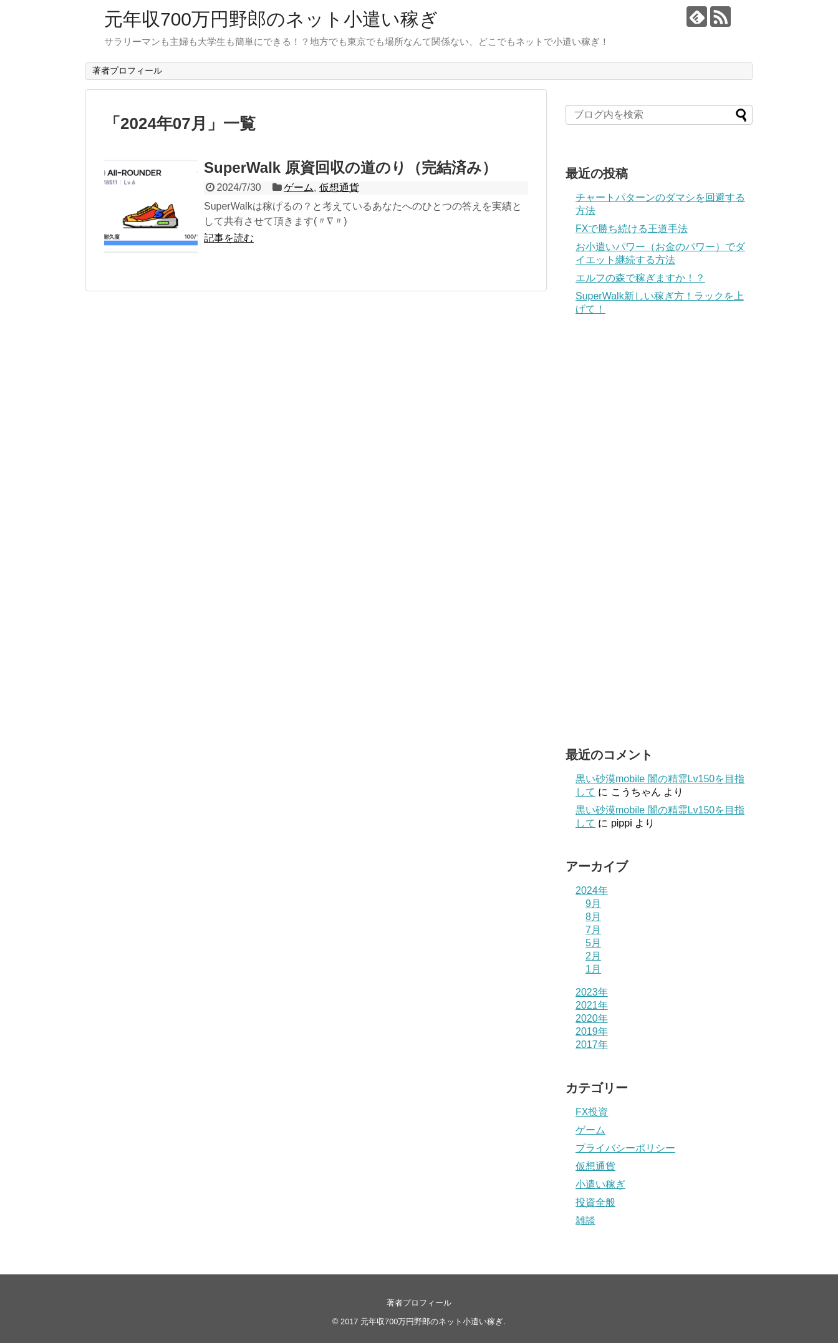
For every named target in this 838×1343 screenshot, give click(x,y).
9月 (593, 903)
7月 (593, 929)
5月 (593, 943)
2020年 (592, 1018)
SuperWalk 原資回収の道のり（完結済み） (350, 167)
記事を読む (229, 238)
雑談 (585, 1220)
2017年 (592, 1044)
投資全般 (595, 1202)
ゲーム (299, 187)
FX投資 (592, 1112)
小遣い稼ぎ (600, 1184)
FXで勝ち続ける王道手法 (632, 228)
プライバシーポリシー (625, 1148)
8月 (593, 916)
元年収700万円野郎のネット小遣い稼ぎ (271, 19)
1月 (593, 969)
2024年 (592, 890)
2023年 (592, 992)
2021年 (592, 1005)
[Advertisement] (659, 531)
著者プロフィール (127, 70)
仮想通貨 (339, 187)
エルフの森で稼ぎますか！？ (640, 278)
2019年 (592, 1031)
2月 (593, 956)
